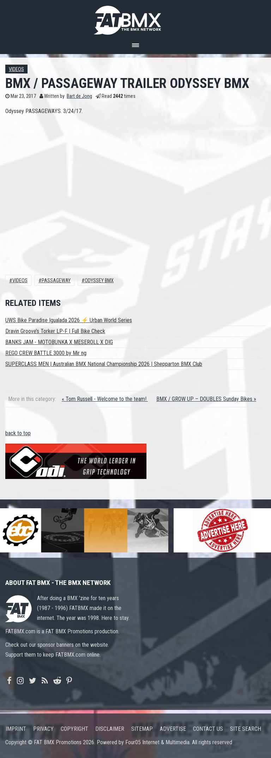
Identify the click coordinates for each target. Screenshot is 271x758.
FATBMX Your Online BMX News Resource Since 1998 (135, 18)
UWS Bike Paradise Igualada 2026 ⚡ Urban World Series (68, 320)
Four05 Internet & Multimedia (157, 742)
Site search (245, 729)
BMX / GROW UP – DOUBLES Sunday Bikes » (206, 399)
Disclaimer (109, 729)
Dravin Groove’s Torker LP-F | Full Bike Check (55, 331)
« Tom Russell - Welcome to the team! (105, 399)
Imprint (16, 729)
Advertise (173, 729)
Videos (16, 69)
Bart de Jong (79, 96)
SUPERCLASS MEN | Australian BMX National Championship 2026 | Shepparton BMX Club (103, 364)
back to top (18, 433)
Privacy (43, 729)
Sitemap (142, 729)
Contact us (208, 729)
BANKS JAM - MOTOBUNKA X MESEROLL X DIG (59, 342)
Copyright (74, 729)
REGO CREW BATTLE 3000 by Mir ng (45, 353)
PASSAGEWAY (56, 281)
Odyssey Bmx (99, 281)
